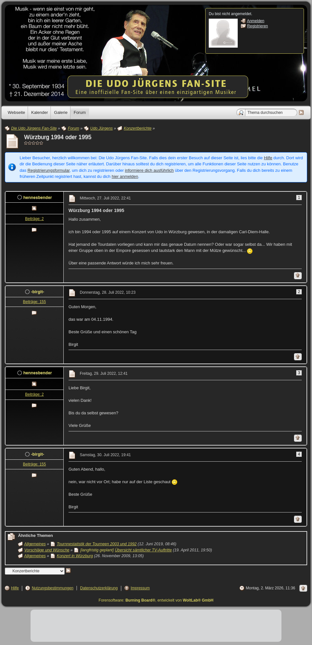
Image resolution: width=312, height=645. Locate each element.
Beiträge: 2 (34, 219)
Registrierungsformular (49, 170)
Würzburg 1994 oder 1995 (57, 137)
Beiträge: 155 (34, 301)
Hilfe (268, 157)
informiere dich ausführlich (149, 170)
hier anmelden (125, 176)
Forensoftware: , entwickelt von (156, 600)
